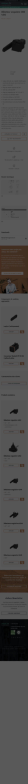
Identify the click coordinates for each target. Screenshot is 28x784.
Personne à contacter (14, 175)
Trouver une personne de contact (12, 422)
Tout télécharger (15, 140)
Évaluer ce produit (6, 20)
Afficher (11, 480)
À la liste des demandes (12, 0)
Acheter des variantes (17, 135)
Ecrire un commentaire (14, 532)
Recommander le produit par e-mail (14, 167)
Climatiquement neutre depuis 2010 (10, 7)
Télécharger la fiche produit (14, 158)
